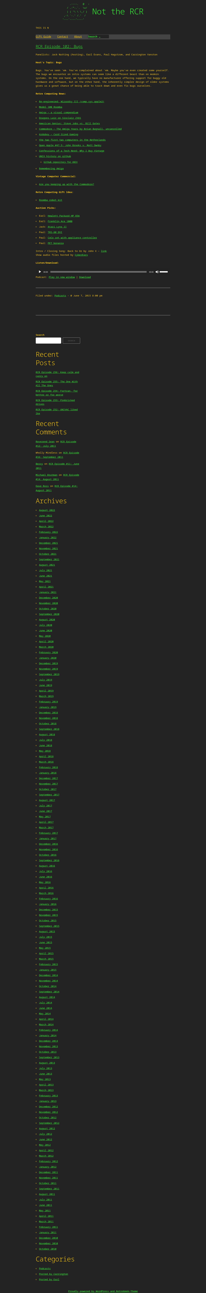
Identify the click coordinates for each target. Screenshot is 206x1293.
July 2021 (45, 570)
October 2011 (47, 1183)
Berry (39, 463)
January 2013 (47, 1101)
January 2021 (47, 592)
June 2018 (45, 745)
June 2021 (45, 575)
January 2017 (47, 838)
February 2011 (48, 1226)
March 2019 (46, 696)
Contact (62, 36)
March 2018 (46, 761)
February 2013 (48, 1095)
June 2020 (45, 630)
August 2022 (47, 510)
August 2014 (47, 997)
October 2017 (47, 789)
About (78, 36)
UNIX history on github (55, 156)
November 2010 (48, 1243)
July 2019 (45, 679)
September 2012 (49, 1122)
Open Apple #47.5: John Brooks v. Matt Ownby (70, 145)
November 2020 (48, 603)
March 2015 (46, 958)
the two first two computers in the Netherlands (72, 139)
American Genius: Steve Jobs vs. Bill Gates (69, 123)
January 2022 (47, 537)
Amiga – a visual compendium (58, 112)
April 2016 (46, 887)
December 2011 (48, 1172)
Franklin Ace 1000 (60, 221)
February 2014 (48, 1029)
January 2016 (47, 904)
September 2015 (49, 926)
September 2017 (49, 794)
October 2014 (47, 986)
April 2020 (46, 641)
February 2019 (48, 701)
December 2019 (48, 663)
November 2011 (48, 1177)
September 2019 (49, 674)
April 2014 (46, 1019)
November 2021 (48, 548)
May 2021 (45, 581)
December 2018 (48, 712)
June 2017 (45, 811)
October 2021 (47, 553)
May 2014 (45, 1013)
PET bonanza (56, 243)
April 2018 (46, 756)
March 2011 (46, 1221)
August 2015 (47, 931)
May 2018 (45, 750)
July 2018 (45, 739)
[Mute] (157, 271)
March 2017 (46, 827)
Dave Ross (42, 485)
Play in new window (62, 277)
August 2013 (47, 1062)
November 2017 (48, 783)
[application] (103, 272)
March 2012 (46, 1155)
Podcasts (60, 295)
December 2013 (48, 1040)
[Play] (40, 271)
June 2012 (45, 1139)
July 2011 (45, 1199)
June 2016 (45, 876)
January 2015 (47, 969)
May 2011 (45, 1210)
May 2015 (45, 947)
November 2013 (48, 1046)
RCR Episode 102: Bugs (59, 46)
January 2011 (47, 1232)
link (104, 251)
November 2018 (48, 718)
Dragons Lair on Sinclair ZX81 (60, 117)
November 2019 (48, 668)
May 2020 (45, 635)
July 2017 (45, 805)
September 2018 (49, 729)
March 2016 (46, 893)
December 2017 (48, 778)
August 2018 (47, 734)
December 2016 (48, 843)
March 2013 (46, 1090)
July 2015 (45, 936)
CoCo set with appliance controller (72, 237)
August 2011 (47, 1194)
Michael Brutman (46, 474)
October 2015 (47, 920)
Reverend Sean (45, 441)
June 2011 (45, 1205)
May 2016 (45, 882)
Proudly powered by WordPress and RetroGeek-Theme (103, 1291)
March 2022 (46, 526)
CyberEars (81, 254)
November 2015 (48, 915)
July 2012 (45, 1133)
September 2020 (49, 614)
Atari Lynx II (57, 226)
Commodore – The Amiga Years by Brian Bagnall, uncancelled (80, 128)
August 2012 (47, 1128)
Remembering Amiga (51, 168)
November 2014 (48, 980)
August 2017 (47, 800)
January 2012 (47, 1166)
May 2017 (45, 816)
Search (40, 334)
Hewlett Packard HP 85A (64, 215)
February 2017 (48, 832)
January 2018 (47, 772)
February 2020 (48, 652)
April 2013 (46, 1084)
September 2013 (49, 1057)
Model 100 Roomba (50, 106)
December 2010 (48, 1237)
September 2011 (49, 1188)
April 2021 (46, 586)
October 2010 (47, 1248)
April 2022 (46, 521)
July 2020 (45, 625)
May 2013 (45, 1079)
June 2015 (45, 942)
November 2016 (48, 849)
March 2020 (46, 646)
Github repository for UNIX (61, 162)
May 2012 (45, 1144)
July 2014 (45, 1002)
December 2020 (48, 597)
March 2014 (46, 1024)
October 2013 (47, 1051)
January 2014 (47, 1035)
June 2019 (45, 685)
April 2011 (46, 1216)
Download (85, 277)
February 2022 (48, 532)
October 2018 (47, 723)
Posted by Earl (49, 1279)
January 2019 (47, 707)
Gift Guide (43, 36)
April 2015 (46, 953)
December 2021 (48, 542)
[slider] (98, 272)
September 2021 (49, 559)
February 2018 (48, 767)
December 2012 (48, 1106)
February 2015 (48, 964)
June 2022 (45, 515)
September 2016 (49, 860)
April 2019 (46, 690)
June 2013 (45, 1073)
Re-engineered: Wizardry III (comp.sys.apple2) (71, 101)
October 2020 (47, 608)
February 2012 (48, 1161)
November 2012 (48, 1112)
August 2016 (47, 865)
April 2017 (46, 822)
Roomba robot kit (50, 199)
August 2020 (47, 619)
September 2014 (49, 991)
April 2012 (46, 1150)
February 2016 (48, 898)
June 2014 (45, 1008)
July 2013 (45, 1068)
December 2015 (48, 909)
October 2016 (47, 854)
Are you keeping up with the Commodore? (66, 184)
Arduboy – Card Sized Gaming (58, 134)
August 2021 (47, 564)
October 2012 (47, 1117)
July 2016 (45, 871)
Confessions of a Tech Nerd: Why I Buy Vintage (71, 150)
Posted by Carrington (53, 1273)
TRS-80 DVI (55, 232)
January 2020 (47, 657)
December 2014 (48, 975)
